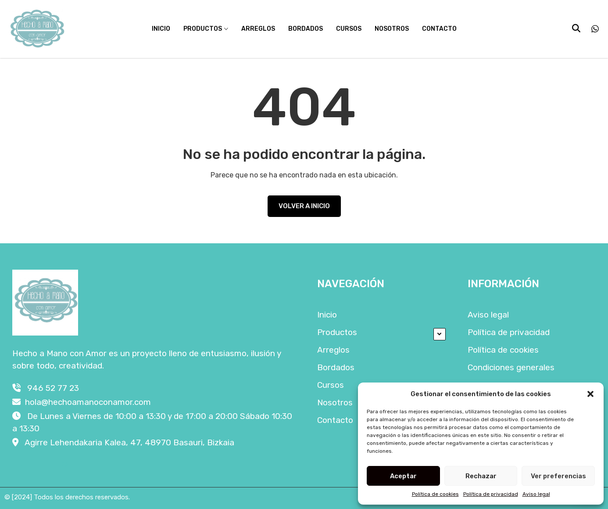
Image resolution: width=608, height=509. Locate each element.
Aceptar (403, 476)
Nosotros (392, 28)
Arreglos (258, 28)
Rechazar (481, 476)
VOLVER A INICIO (304, 206)
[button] (590, 394)
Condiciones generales (511, 367)
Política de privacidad (490, 494)
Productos (202, 28)
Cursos (348, 28)
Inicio (161, 28)
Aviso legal (536, 494)
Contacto (439, 28)
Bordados (305, 28)
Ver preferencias (558, 476)
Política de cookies (435, 494)
